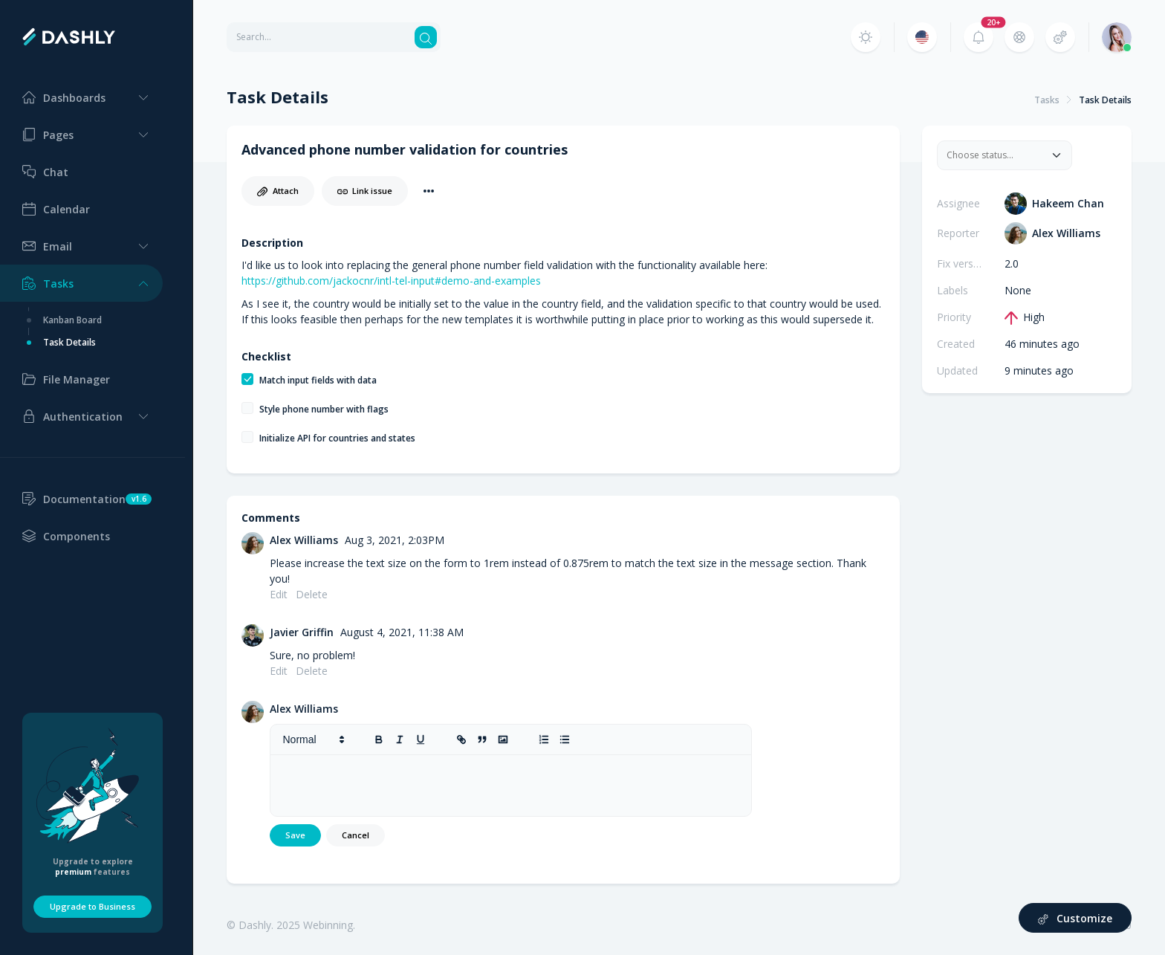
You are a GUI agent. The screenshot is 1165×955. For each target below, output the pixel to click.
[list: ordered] (544, 739)
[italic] (400, 739)
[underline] (421, 739)
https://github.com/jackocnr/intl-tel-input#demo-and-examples (391, 280)
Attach (278, 191)
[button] (81, 97)
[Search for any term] (319, 37)
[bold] (379, 739)
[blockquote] (483, 739)
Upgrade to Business (92, 906)
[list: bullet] (565, 739)
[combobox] (996, 155)
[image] (503, 739)
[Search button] (426, 37)
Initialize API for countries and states (337, 438)
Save (295, 835)
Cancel (355, 835)
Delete (312, 594)
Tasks (1046, 100)
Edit (279, 594)
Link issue (365, 191)
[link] (462, 739)
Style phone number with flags (324, 409)
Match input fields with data (318, 380)
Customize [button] (1075, 918)
